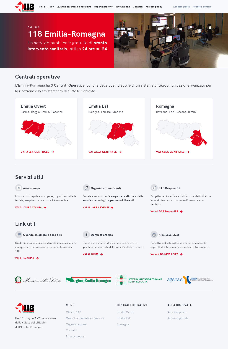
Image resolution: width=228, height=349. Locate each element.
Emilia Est (123, 318)
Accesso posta (181, 6)
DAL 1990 (33, 27)
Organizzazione (103, 6)
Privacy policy (154, 6)
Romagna (123, 324)
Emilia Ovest (125, 312)
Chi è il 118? (46, 6)
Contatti (138, 6)
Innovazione (122, 6)
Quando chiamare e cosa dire (74, 6)
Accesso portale (202, 6)
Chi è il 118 (73, 312)
